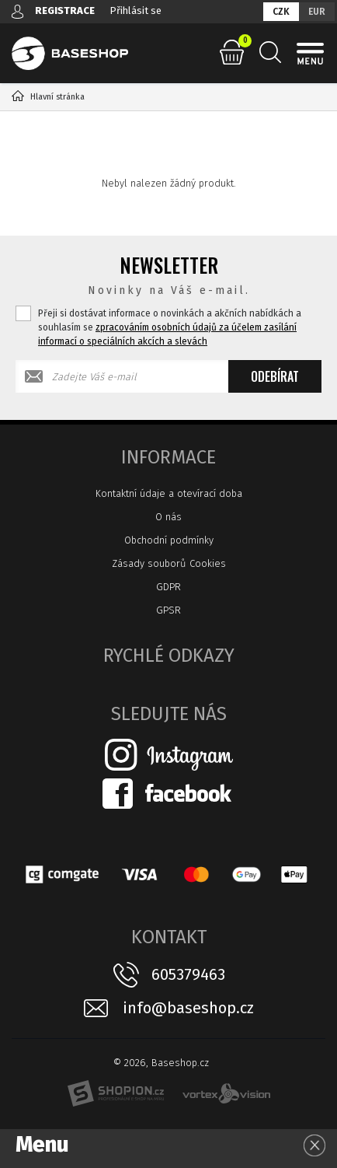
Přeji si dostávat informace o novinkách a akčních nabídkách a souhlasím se (169, 327)
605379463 (188, 974)
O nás (168, 517)
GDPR (168, 587)
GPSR (168, 610)
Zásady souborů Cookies (169, 563)
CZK (281, 11)
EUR (316, 11)
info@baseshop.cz (188, 1008)
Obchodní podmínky (169, 540)
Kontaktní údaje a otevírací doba (169, 493)
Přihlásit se (135, 10)
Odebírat (275, 376)
